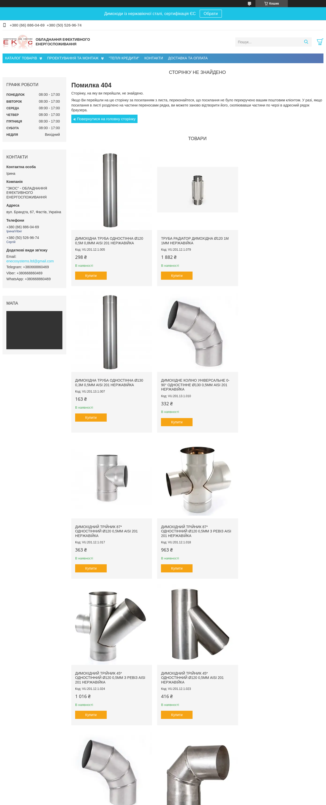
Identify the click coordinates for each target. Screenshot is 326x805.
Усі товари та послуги (195, 735)
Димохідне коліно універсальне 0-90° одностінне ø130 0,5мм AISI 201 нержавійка (109, 382)
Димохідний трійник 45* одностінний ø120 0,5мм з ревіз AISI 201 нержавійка (110, 527)
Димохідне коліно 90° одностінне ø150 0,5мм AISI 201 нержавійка (108, 671)
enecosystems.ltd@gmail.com (30, 261)
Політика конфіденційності (230, 800)
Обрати (211, 13)
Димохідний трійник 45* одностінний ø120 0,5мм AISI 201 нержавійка (191, 527)
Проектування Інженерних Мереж (116, 766)
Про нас (14, 766)
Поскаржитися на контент (191, 800)
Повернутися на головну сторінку (106, 119)
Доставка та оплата (23, 777)
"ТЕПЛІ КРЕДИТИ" (124, 58)
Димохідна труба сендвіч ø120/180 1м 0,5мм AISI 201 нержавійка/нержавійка (278, 673)
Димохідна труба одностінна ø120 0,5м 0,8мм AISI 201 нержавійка (109, 239)
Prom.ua (187, 795)
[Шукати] (306, 42)
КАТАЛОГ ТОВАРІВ (21, 58)
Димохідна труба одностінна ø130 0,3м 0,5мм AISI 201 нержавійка (279, 239)
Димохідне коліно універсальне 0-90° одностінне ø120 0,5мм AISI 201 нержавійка (279, 527)
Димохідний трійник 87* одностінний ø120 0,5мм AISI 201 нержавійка (191, 382)
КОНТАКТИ (153, 58)
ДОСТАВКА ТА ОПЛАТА (188, 58)
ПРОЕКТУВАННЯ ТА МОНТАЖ (73, 58)
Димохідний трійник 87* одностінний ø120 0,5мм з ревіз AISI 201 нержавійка (280, 382)
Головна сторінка (21, 771)
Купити (91, 275)
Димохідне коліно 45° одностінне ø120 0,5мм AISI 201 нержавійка (193, 671)
